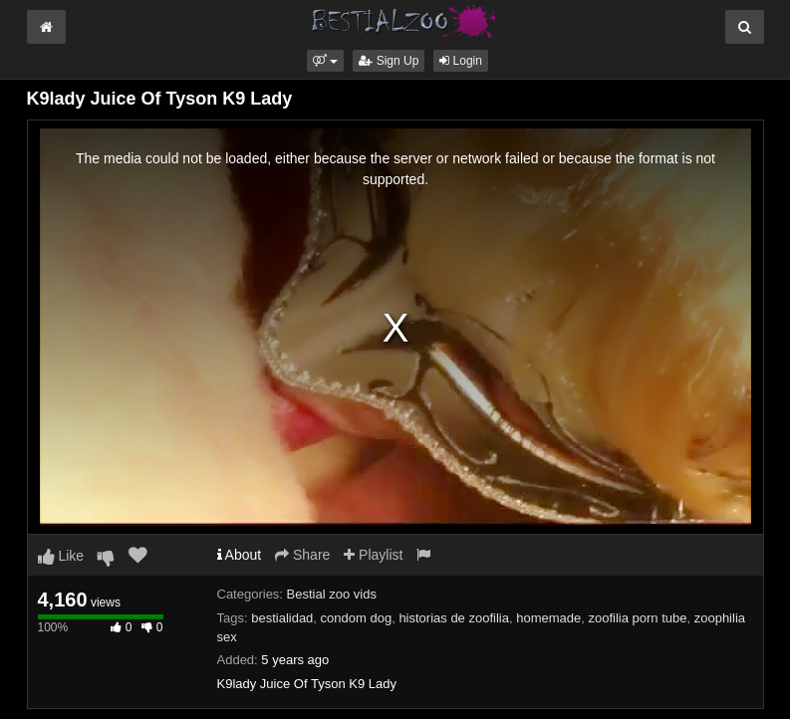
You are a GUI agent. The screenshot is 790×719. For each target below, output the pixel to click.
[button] (325, 61)
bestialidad (282, 617)
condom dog (357, 617)
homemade (548, 617)
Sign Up (388, 61)
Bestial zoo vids (332, 594)
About (239, 555)
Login (460, 61)
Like (61, 556)
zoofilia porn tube (637, 617)
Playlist (373, 555)
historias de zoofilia (453, 617)
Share (302, 555)
